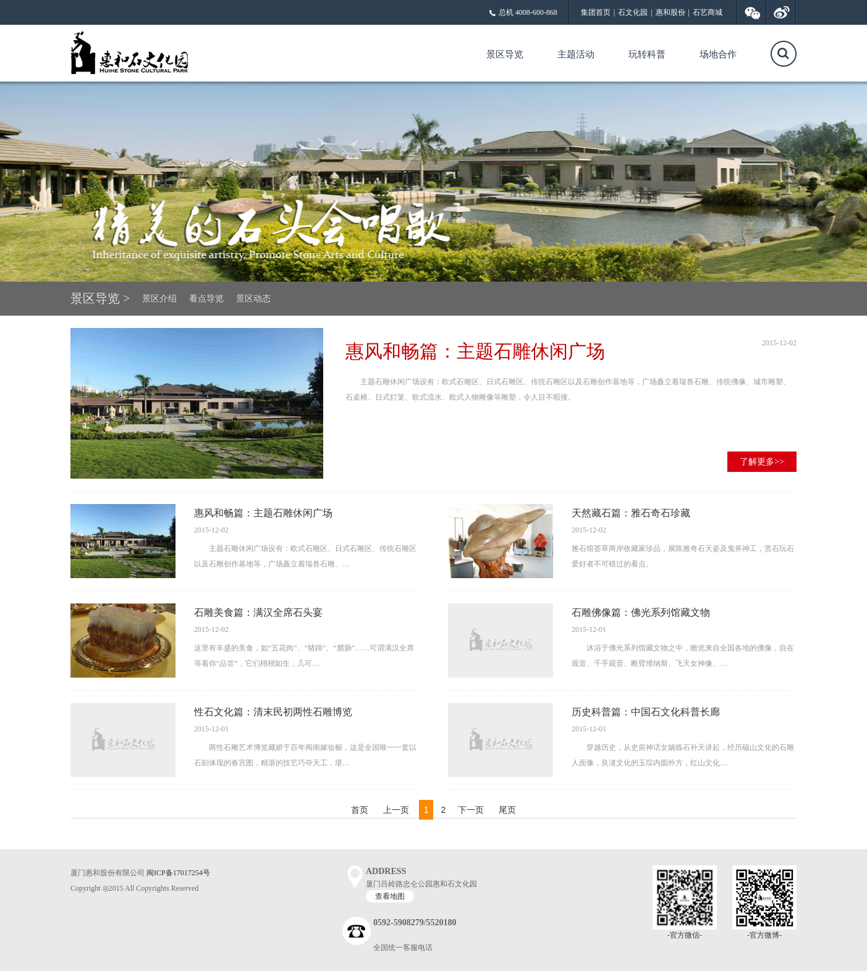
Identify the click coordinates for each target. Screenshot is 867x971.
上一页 (396, 810)
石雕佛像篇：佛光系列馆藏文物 (641, 612)
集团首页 (596, 12)
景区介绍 (159, 298)
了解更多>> (762, 461)
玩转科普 (647, 54)
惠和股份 (670, 12)
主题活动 (575, 54)
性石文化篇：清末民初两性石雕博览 (273, 712)
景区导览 (504, 54)
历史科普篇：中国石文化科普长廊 (646, 712)
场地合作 (718, 54)
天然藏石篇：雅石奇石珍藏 (631, 513)
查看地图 (390, 896)
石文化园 (633, 12)
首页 (361, 810)
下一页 (471, 810)
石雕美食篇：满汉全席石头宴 (258, 612)
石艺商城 (707, 12)
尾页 (507, 810)
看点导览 (206, 298)
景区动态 (253, 298)
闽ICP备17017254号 (178, 872)
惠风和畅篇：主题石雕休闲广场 (475, 351)
